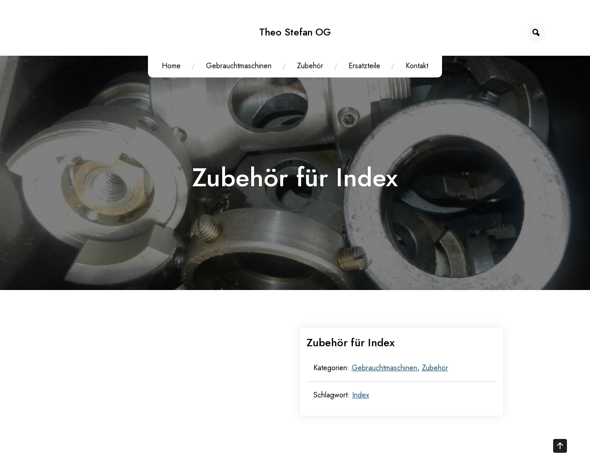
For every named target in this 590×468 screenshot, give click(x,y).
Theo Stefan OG (295, 32)
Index (360, 395)
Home (171, 65)
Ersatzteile (364, 65)
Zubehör (310, 65)
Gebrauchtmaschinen (238, 65)
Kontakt (417, 65)
